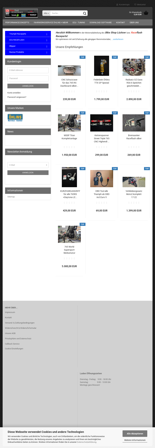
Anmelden (28, 88)
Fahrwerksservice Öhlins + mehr (51, 22)
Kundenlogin (123, 5)
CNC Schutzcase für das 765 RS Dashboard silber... (69, 84)
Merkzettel (140, 5)
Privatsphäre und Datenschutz (18, 340)
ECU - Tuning (79, 22)
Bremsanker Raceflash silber (134, 138)
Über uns (134, 22)
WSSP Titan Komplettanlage (69, 138)
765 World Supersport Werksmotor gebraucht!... (69, 251)
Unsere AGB (10, 335)
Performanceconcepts (17, 22)
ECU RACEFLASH (16, 42)
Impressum (10, 314)
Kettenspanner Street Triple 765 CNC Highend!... (101, 140)
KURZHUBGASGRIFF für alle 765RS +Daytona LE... (70, 196)
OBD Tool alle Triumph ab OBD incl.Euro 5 (101, 196)
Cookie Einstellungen (14, 350)
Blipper (12, 48)
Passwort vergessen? (16, 99)
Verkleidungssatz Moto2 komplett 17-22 (134, 196)
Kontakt (120, 22)
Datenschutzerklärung (86, 442)
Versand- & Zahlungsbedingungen (19, 324)
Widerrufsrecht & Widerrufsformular (20, 330)
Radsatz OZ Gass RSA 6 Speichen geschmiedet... (134, 84)
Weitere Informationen (135, 440)
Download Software (101, 22)
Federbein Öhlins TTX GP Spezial (102, 83)
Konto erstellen (14, 94)
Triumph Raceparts (17, 35)
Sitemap (11, 198)
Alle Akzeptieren (135, 433)
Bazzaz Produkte (16, 54)
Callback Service (12, 345)
